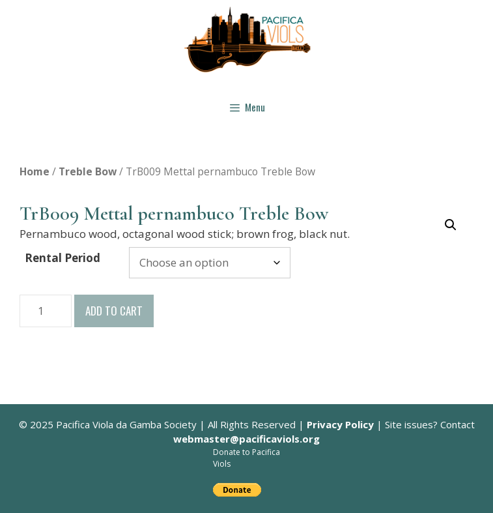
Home (34, 171)
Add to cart (114, 310)
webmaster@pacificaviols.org (246, 438)
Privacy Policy (340, 424)
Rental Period (62, 257)
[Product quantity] (46, 311)
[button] (450, 225)
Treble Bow (88, 171)
